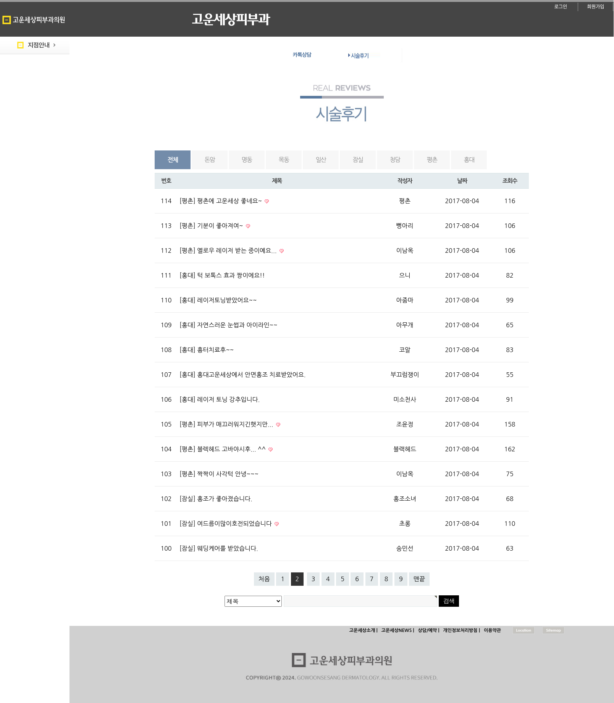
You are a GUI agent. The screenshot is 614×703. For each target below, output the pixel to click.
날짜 (462, 181)
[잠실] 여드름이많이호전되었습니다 (226, 523)
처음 (264, 579)
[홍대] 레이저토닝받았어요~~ (218, 300)
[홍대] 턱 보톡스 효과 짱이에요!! (222, 275)
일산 (321, 160)
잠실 (358, 160)
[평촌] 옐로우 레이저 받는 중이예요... (228, 250)
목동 (284, 160)
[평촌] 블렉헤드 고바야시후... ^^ (223, 449)
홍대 (469, 160)
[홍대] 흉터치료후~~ (206, 350)
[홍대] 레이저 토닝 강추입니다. (219, 399)
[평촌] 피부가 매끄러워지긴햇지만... (227, 424)
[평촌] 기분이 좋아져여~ (212, 226)
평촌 (432, 160)
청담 (395, 160)
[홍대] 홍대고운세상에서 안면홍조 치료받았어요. (242, 375)
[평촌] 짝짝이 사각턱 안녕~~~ (219, 474)
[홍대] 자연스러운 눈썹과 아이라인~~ (228, 325)
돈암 (210, 160)
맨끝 (419, 579)
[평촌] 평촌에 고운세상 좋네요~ (221, 201)
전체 (173, 160)
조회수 (510, 181)
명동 (247, 160)
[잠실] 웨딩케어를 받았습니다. (218, 548)
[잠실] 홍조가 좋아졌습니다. (215, 499)
